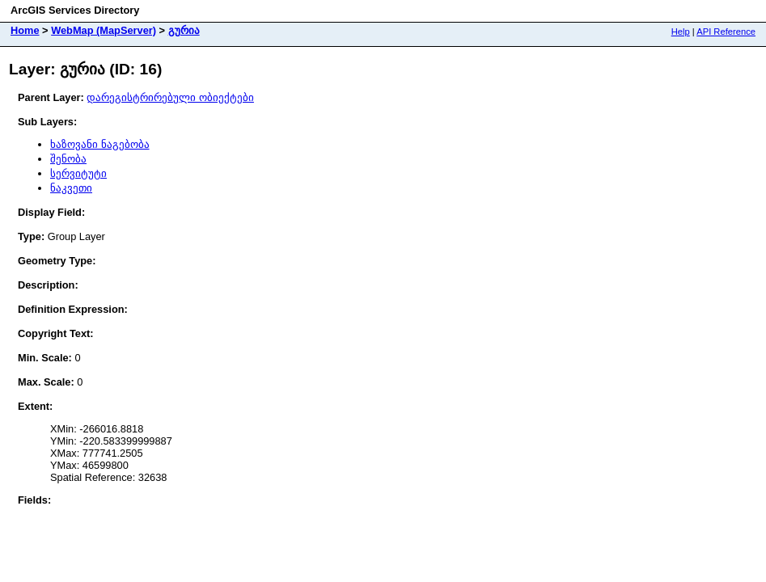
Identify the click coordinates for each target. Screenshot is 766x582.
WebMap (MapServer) (103, 30)
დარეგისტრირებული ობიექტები (170, 97)
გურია (184, 30)
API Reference (725, 31)
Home (25, 30)
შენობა (68, 159)
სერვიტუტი (78, 173)
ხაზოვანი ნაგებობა (100, 144)
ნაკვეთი (71, 188)
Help (680, 31)
